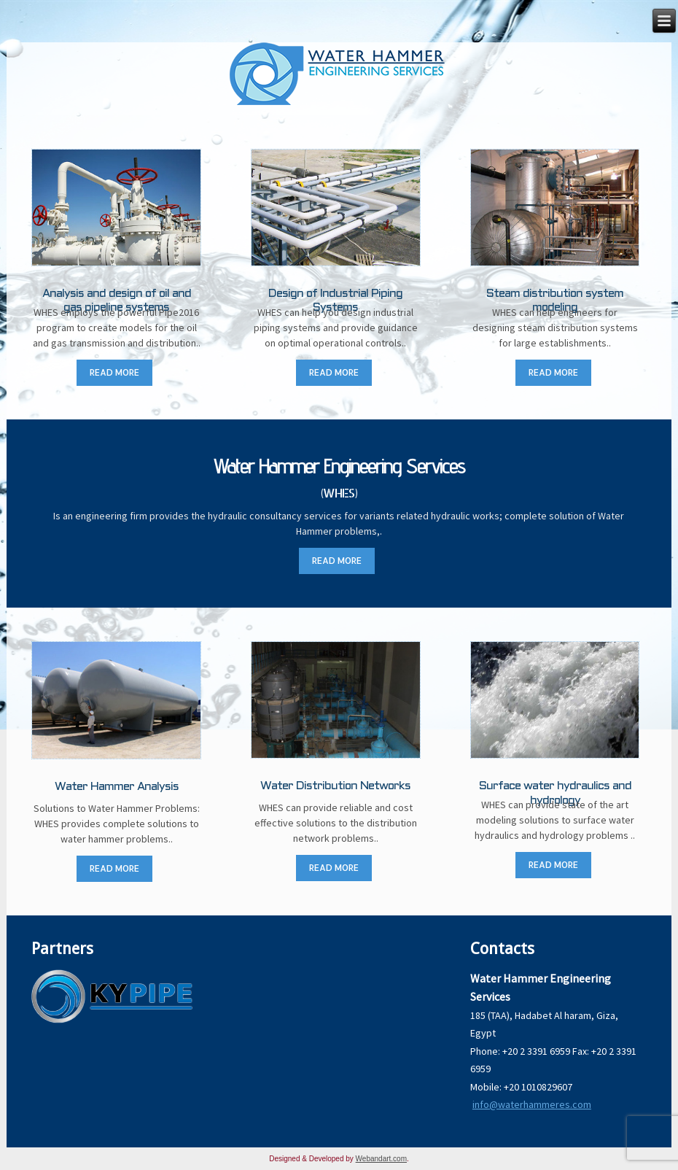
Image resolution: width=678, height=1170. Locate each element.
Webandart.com (381, 1159)
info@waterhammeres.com (531, 1104)
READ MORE (114, 372)
